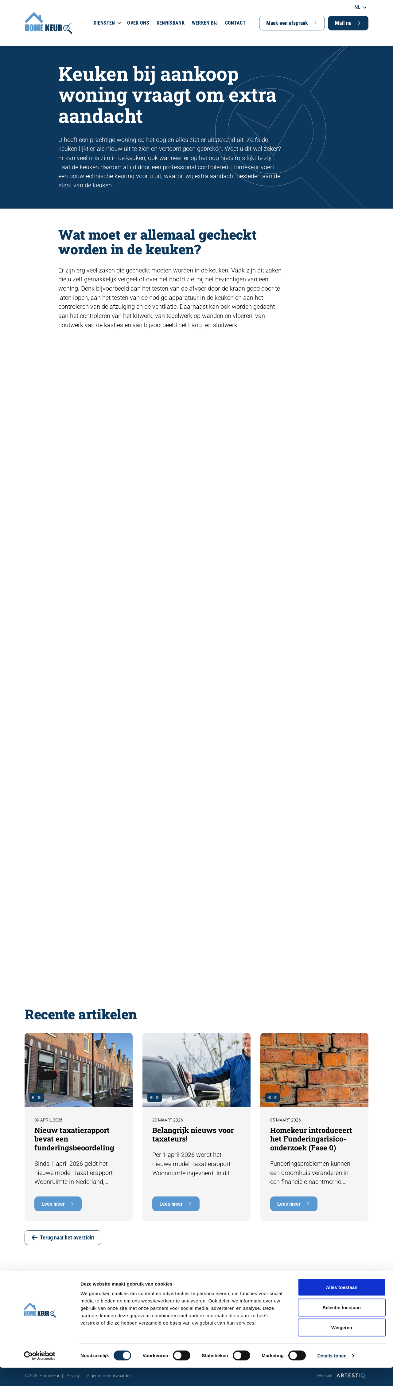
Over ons (138, 23)
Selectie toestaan (342, 1325)
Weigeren (341, 1345)
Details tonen (331, 1373)
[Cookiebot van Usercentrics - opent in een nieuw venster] (40, 1374)
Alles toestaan (341, 1305)
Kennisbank (171, 23)
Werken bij (205, 23)
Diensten (104, 23)
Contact (235, 23)
